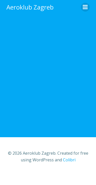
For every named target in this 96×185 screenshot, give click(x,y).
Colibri (69, 160)
